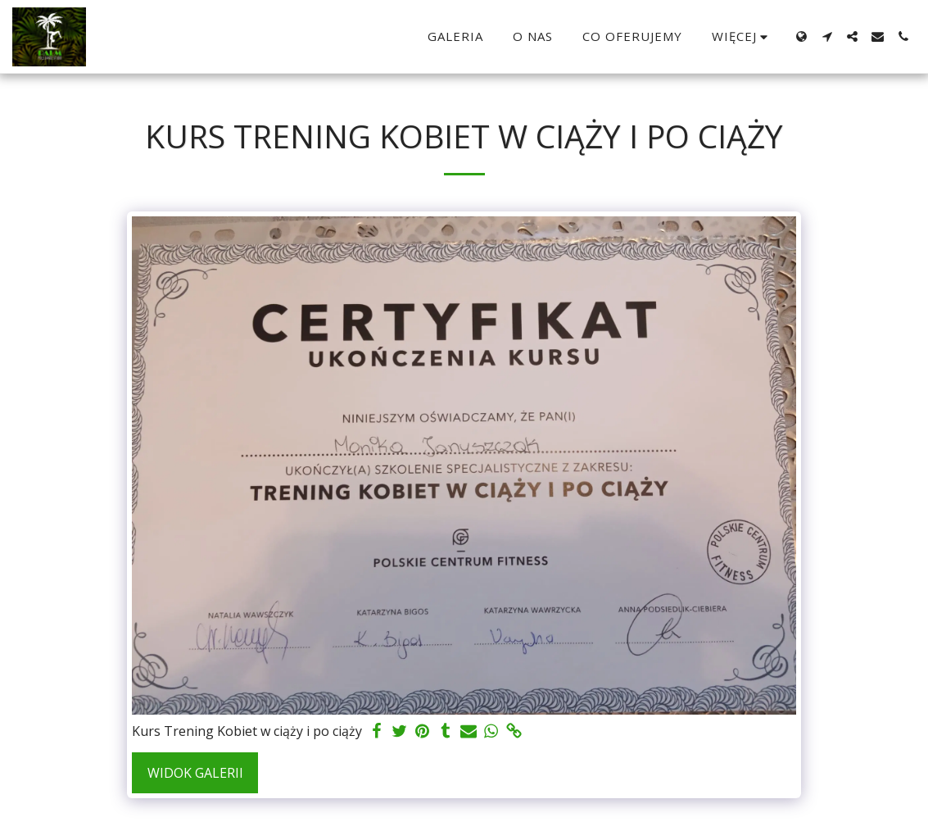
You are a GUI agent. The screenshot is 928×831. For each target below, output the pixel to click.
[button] (827, 36)
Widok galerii (195, 773)
